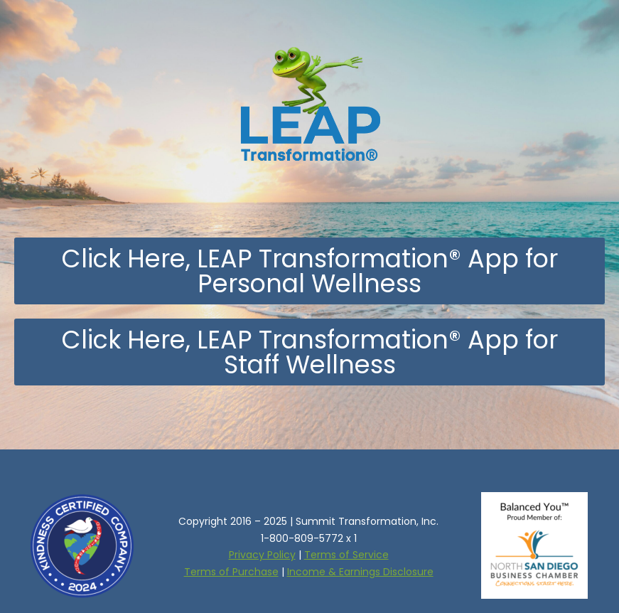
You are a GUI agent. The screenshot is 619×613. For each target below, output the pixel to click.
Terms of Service (346, 555)
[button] (309, 271)
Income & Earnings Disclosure (360, 572)
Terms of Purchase (231, 572)
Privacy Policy (262, 555)
